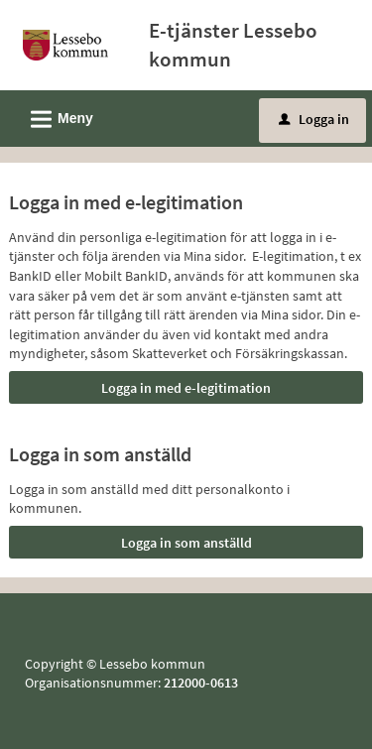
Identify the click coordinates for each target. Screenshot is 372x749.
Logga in (314, 119)
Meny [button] (55, 116)
